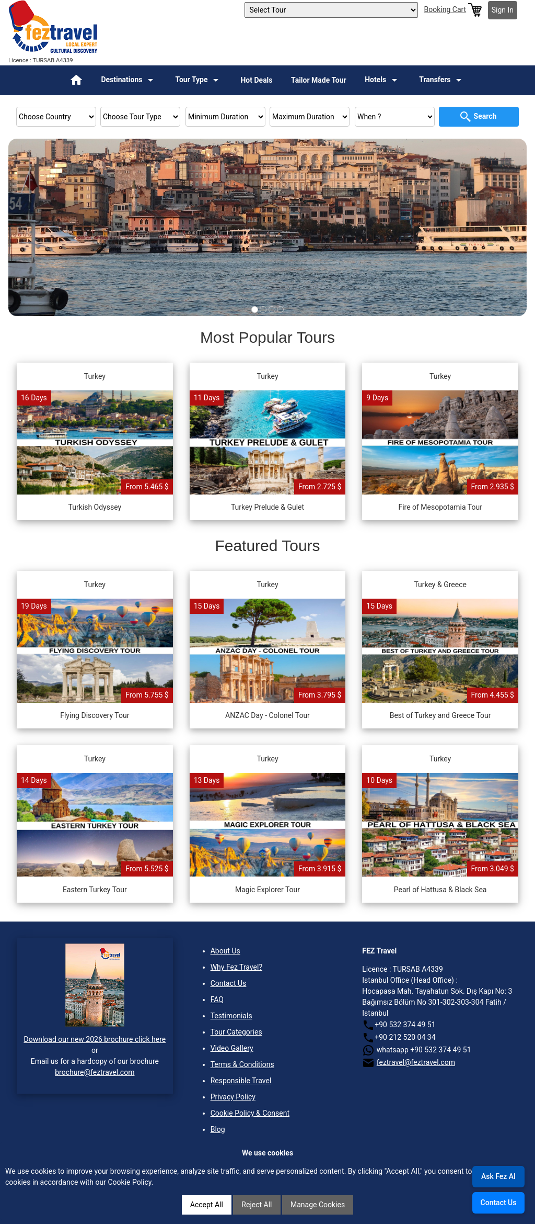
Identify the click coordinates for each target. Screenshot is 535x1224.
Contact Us (229, 983)
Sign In (503, 10)
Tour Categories (236, 1032)
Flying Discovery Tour (94, 715)
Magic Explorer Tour (267, 889)
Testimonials (231, 1016)
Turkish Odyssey (95, 507)
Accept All (206, 1204)
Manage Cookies (317, 1204)
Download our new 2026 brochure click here (95, 1039)
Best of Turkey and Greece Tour (440, 715)
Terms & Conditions (242, 1064)
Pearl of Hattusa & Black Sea (440, 889)
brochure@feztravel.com (94, 1072)
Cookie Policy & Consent (250, 1113)
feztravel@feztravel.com (416, 1062)
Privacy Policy (233, 1097)
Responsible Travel (241, 1080)
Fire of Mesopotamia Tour (440, 507)
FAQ (217, 999)
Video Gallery (232, 1048)
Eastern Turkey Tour (95, 889)
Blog (218, 1129)
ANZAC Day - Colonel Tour (267, 715)
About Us (225, 951)
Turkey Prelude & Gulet (267, 507)
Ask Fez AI (498, 1176)
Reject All (256, 1204)
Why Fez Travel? (236, 967)
